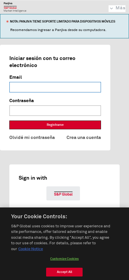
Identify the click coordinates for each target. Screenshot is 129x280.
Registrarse (55, 124)
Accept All (64, 273)
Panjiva (15, 7)
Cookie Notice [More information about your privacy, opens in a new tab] (30, 251)
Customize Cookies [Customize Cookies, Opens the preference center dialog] (64, 260)
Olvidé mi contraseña (32, 137)
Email (15, 77)
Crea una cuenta (84, 137)
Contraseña (21, 100)
